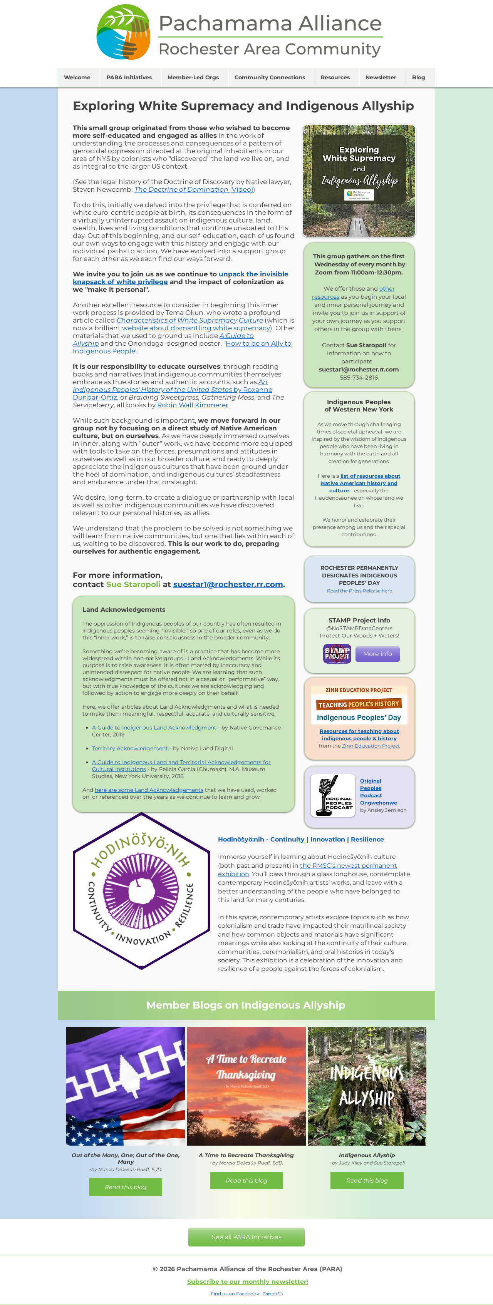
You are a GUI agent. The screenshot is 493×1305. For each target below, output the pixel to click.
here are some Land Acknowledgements (149, 789)
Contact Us (273, 1294)
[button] (79, 77)
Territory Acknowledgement (130, 748)
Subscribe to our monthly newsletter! (248, 1281)
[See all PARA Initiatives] (246, 1237)
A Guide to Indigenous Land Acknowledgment (154, 727)
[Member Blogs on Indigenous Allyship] (246, 1005)
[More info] (377, 654)
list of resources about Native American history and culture (361, 483)
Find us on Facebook (235, 1294)
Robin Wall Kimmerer (192, 405)
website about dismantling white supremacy (196, 328)
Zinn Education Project (371, 746)
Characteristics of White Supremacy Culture (190, 320)
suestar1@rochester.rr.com (228, 584)
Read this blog (125, 1187)
